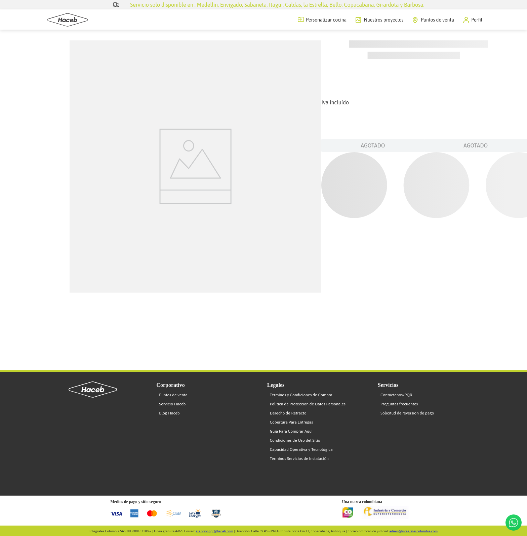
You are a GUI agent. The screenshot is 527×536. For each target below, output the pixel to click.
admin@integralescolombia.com (413, 531)
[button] (472, 19)
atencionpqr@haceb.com (214, 531)
